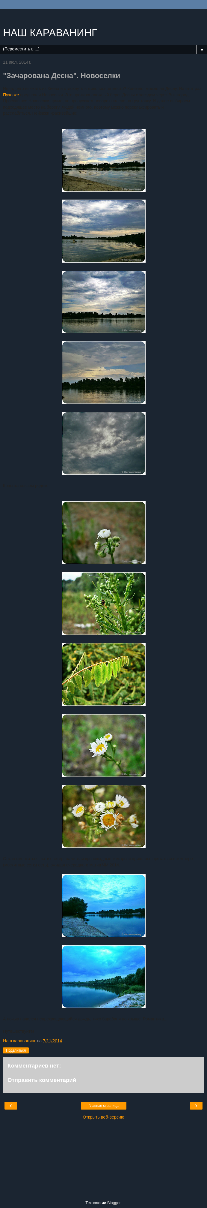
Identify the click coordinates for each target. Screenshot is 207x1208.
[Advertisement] (104, 16)
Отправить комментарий (41, 1080)
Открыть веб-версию (103, 1117)
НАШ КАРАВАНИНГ (50, 32)
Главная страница (103, 1106)
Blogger (113, 1202)
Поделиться (16, 1050)
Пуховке (11, 94)
